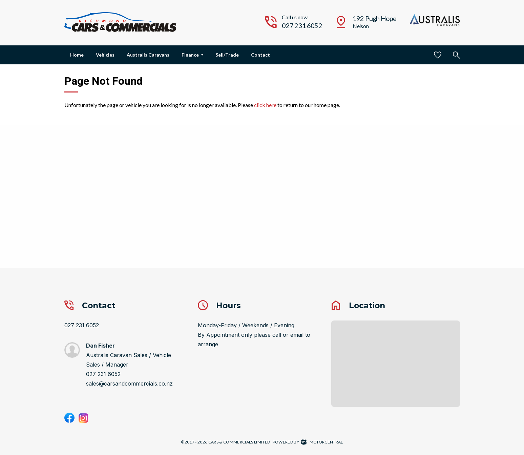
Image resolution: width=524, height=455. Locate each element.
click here (265, 105)
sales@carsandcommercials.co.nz (129, 383)
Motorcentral (322, 441)
